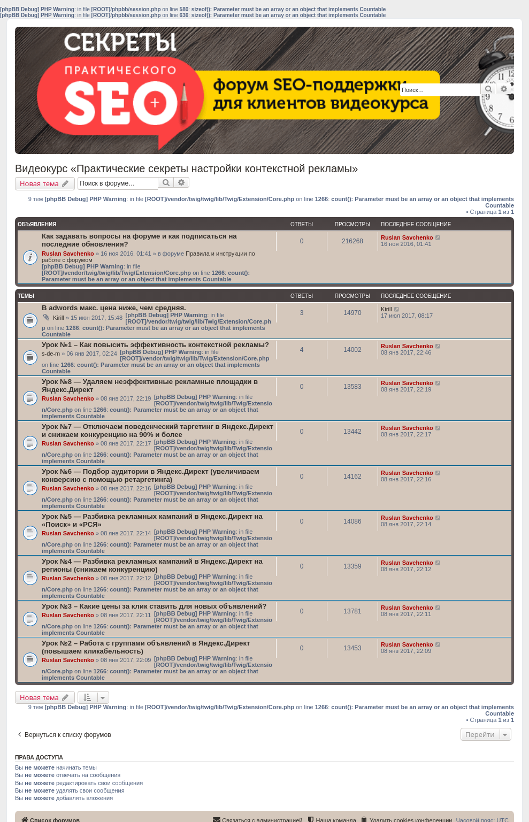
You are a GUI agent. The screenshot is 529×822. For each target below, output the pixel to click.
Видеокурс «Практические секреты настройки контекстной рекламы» (186, 168)
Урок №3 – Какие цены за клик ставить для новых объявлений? (154, 606)
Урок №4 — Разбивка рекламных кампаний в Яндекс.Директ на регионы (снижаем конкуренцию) (152, 565)
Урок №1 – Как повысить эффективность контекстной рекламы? (155, 345)
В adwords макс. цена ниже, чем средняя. (114, 308)
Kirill (58, 317)
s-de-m (51, 353)
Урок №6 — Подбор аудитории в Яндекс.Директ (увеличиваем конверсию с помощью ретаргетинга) (150, 475)
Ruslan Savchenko (68, 253)
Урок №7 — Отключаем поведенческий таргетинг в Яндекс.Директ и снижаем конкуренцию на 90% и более (157, 430)
